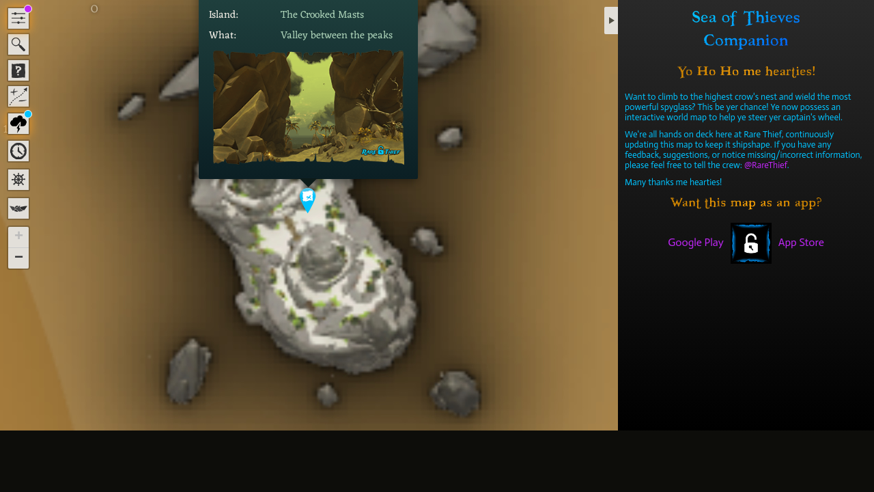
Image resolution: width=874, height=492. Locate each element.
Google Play (696, 242)
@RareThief (765, 165)
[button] (308, 200)
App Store (801, 242)
